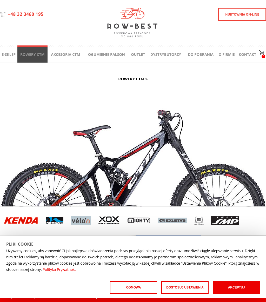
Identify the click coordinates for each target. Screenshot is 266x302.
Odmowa (133, 287)
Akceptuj (236, 287)
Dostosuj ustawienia (185, 287)
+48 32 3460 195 (25, 14)
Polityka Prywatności (60, 269)
